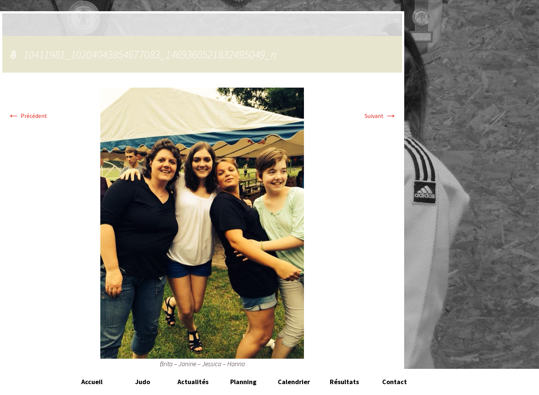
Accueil (92, 381)
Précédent (27, 115)
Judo (142, 381)
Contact (394, 381)
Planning (243, 381)
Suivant (381, 115)
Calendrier (294, 381)
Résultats (344, 381)
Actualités (192, 381)
